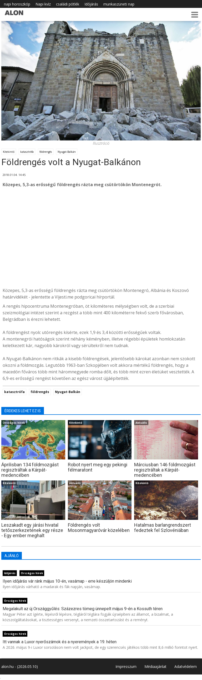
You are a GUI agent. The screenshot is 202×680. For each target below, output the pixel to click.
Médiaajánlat (155, 666)
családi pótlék (67, 4)
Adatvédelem (185, 666)
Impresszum (126, 666)
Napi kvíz (43, 4)
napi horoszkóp (17, 4)
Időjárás (91, 4)
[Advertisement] (101, 244)
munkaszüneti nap (118, 4)
